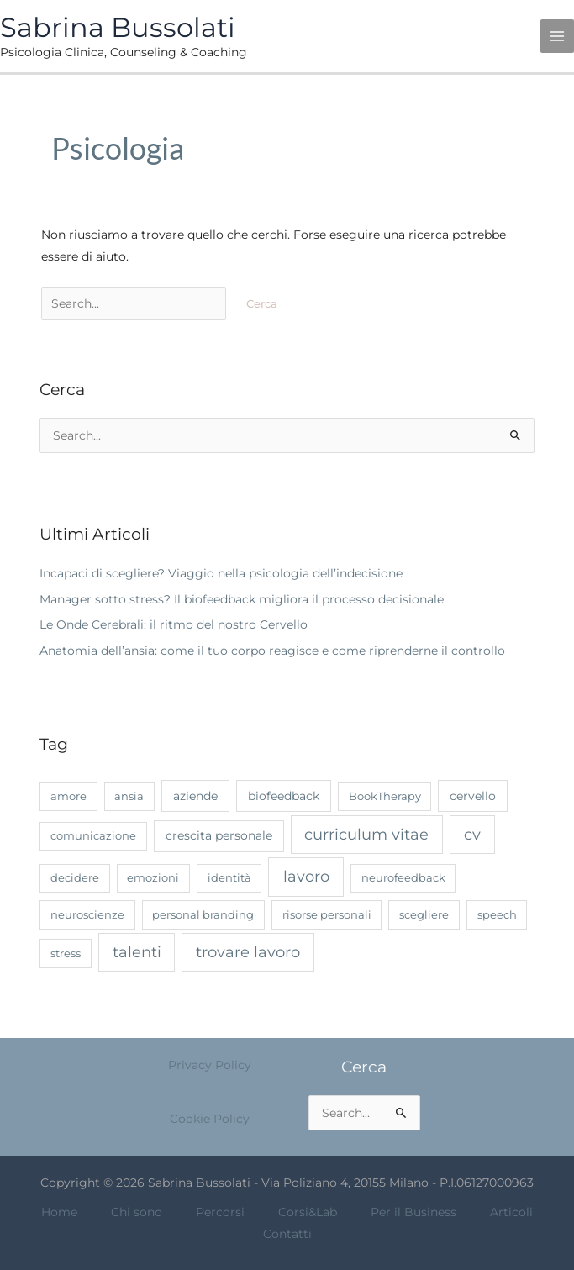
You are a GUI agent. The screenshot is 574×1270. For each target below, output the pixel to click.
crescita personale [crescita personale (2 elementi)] (219, 835)
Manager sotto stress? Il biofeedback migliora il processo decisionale (241, 599)
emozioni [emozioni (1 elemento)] (153, 877)
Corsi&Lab (307, 1212)
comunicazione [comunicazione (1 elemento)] (93, 835)
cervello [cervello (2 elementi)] (473, 796)
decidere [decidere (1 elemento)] (74, 877)
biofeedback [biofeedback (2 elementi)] (283, 796)
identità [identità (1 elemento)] (229, 877)
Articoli (511, 1212)
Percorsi (220, 1212)
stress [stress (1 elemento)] (65, 953)
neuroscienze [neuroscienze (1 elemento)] (87, 914)
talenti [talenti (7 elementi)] (137, 952)
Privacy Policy (209, 1065)
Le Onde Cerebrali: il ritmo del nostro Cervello (173, 624)
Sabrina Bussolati (117, 27)
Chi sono (136, 1212)
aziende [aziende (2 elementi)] (195, 796)
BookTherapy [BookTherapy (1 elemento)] (385, 796)
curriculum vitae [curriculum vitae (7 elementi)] (366, 834)
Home (59, 1212)
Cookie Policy (210, 1118)
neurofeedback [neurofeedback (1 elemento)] (403, 877)
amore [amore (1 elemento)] (68, 796)
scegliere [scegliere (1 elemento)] (424, 914)
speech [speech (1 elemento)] (497, 914)
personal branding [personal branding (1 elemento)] (203, 914)
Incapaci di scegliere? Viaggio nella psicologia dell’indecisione (221, 573)
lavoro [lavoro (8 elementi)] (306, 876)
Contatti (287, 1234)
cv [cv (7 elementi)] (472, 834)
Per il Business (413, 1212)
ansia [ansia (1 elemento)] (129, 796)
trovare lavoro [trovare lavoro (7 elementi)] (248, 952)
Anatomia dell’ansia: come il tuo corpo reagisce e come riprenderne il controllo (272, 650)
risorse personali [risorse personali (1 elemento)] (326, 914)
